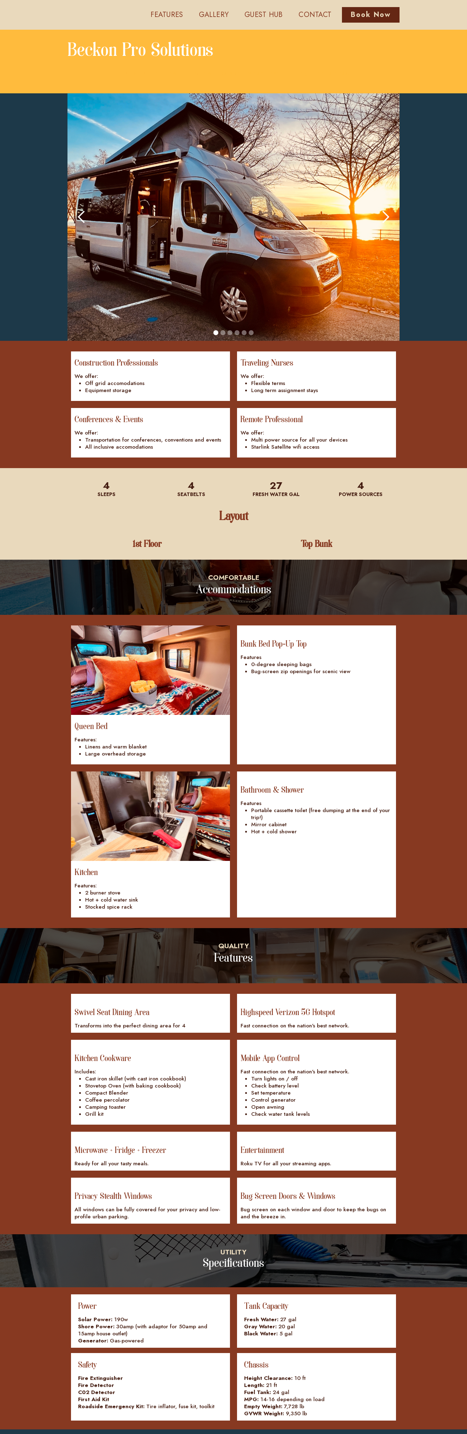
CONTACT (314, 15)
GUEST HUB (263, 15)
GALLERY (214, 15)
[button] (81, 217)
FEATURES (166, 15)
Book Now (371, 15)
